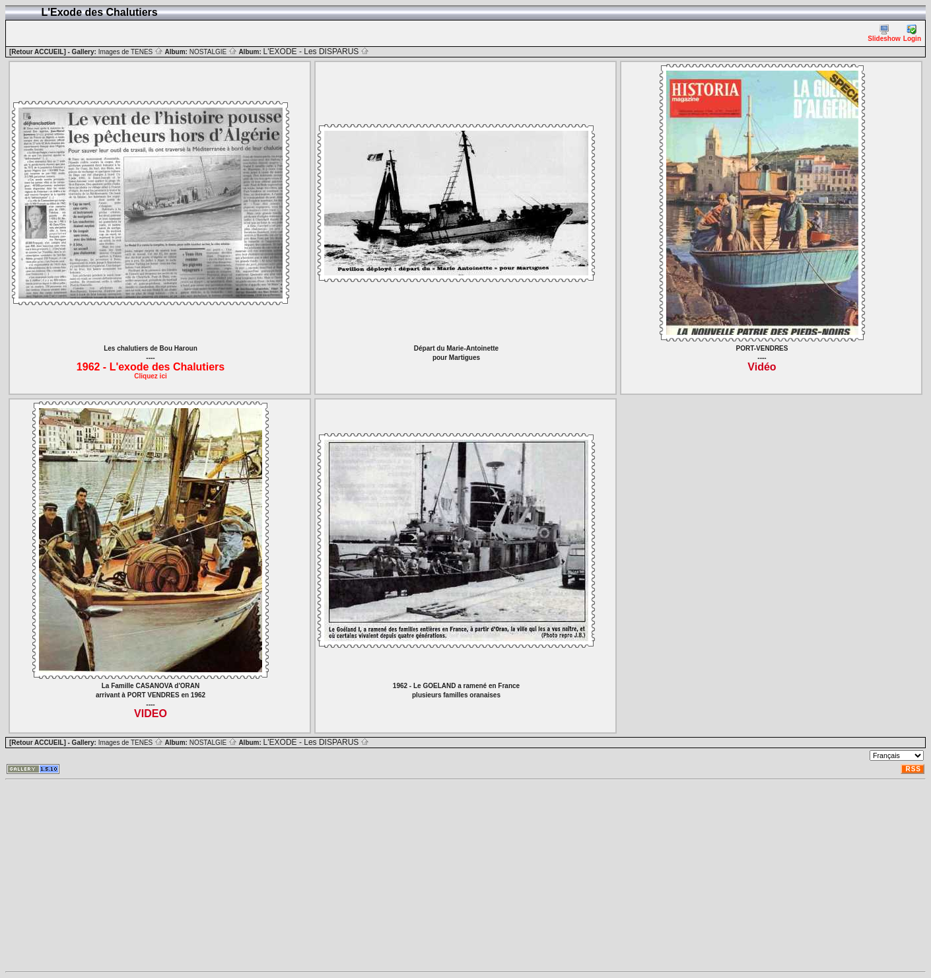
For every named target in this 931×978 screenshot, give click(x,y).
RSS (913, 769)
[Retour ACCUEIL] (37, 51)
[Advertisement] (401, 875)
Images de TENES (130, 51)
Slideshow (884, 33)
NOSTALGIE (213, 51)
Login (912, 33)
